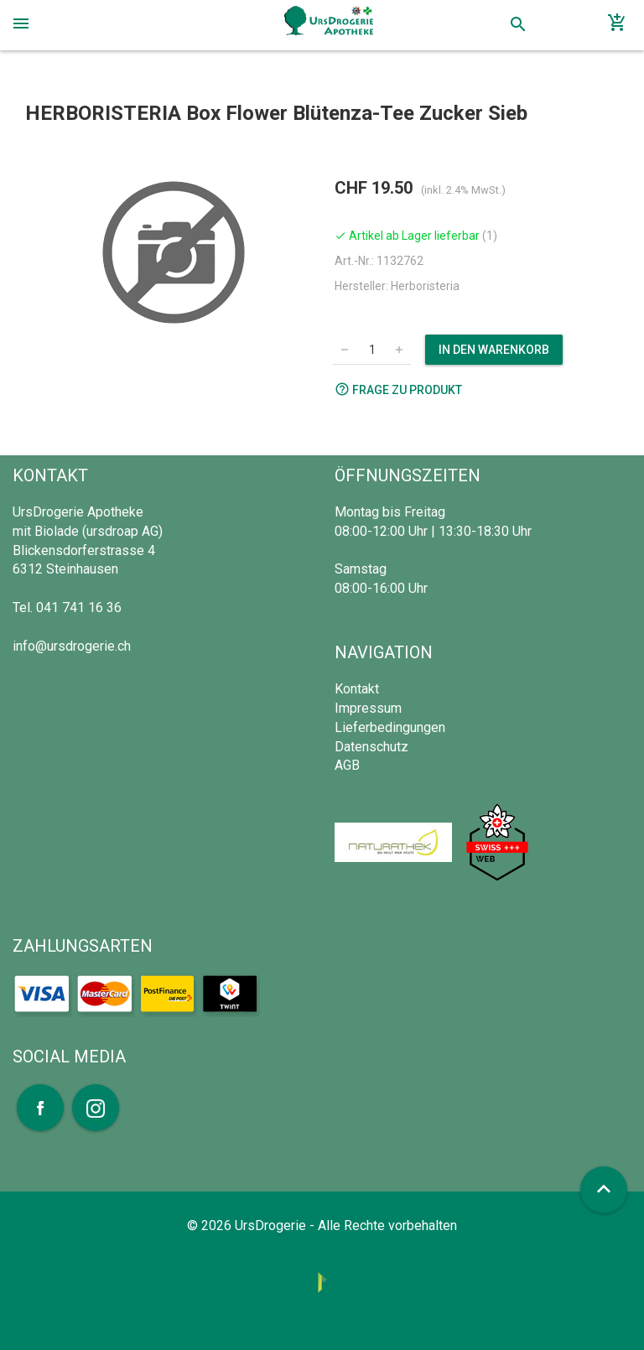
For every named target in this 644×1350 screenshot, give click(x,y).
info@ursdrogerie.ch (72, 646)
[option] (173, 252)
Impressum (368, 708)
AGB (347, 765)
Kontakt (357, 689)
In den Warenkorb (494, 349)
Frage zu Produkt (398, 389)
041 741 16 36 (79, 607)
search (518, 24)
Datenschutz (371, 747)
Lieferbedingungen (390, 727)
